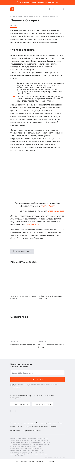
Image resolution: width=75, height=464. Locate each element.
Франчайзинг (15, 430)
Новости (61, 423)
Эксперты (53, 427)
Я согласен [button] (51, 461)
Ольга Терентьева (56, 211)
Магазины (36, 427)
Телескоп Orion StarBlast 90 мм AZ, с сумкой (23, 297)
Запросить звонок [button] (21, 404)
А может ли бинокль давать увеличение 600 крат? (39, 2)
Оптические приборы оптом (46, 423)
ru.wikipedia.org (48, 206)
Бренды (28, 427)
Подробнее (39, 461)
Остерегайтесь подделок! (31, 430)
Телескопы (33, 16)
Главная (13, 16)
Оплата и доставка (28, 423)
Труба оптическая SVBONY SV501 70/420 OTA (50, 297)
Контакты (44, 427)
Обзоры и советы (23, 16)
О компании (14, 423)
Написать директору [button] (43, 404)
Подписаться (37, 379)
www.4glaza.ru (32, 224)
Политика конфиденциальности (55, 458)
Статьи (42, 16)
